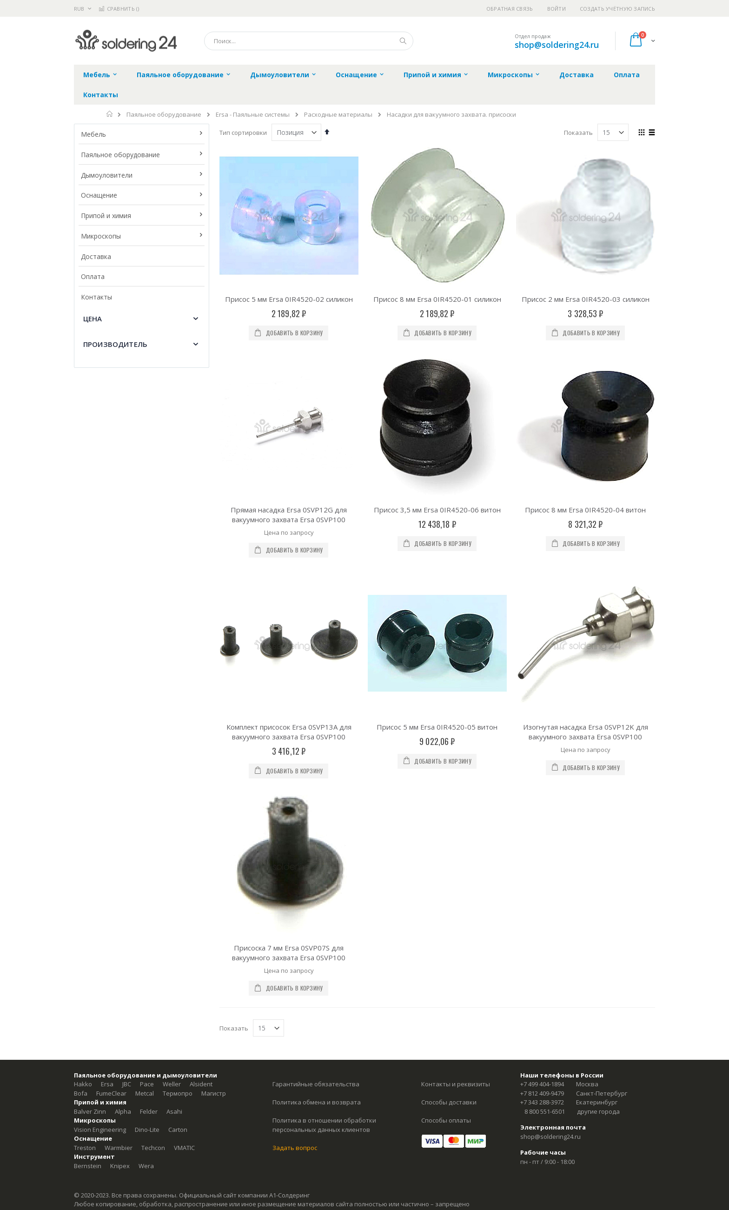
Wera (146, 934)
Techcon (153, 916)
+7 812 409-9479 (542, 862)
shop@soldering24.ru (557, 44)
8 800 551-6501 (544, 880)
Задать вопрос (294, 916)
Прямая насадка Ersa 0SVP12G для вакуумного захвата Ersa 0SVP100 (289, 514)
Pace (147, 852)
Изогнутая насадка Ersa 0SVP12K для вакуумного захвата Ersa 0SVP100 (585, 615)
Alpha (123, 880)
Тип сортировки (243, 132)
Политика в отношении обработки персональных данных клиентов (324, 893)
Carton (177, 898)
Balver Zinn (90, 880)
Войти (556, 8)
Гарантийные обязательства (315, 852)
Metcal (144, 862)
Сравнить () (118, 8)
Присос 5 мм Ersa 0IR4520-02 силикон (289, 299)
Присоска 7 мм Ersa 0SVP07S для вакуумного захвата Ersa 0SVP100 (288, 720)
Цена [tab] (92, 318)
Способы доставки (449, 870)
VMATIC (184, 916)
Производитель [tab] (115, 344)
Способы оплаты (446, 888)
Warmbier (119, 916)
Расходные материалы (338, 115)
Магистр (213, 862)
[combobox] (308, 41)
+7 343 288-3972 (542, 870)
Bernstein (87, 934)
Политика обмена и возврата (316, 870)
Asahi (174, 880)
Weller (172, 852)
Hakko (83, 852)
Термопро (177, 862)
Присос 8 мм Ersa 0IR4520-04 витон (585, 394)
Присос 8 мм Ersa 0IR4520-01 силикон (437, 299)
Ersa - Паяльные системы (253, 115)
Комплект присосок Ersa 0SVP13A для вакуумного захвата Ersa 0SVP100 (288, 615)
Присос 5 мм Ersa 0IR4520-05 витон (437, 611)
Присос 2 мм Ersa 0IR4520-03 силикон (585, 299)
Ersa (107, 852)
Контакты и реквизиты (455, 852)
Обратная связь (509, 8)
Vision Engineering (100, 898)
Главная (109, 114)
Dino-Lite (147, 898)
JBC (126, 852)
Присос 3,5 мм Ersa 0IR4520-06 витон (437, 394)
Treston (85, 916)
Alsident (201, 852)
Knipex (120, 934)
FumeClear (111, 862)
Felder (149, 880)
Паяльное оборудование (163, 115)
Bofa (80, 862)
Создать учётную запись (617, 8)
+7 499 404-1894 (542, 852)
